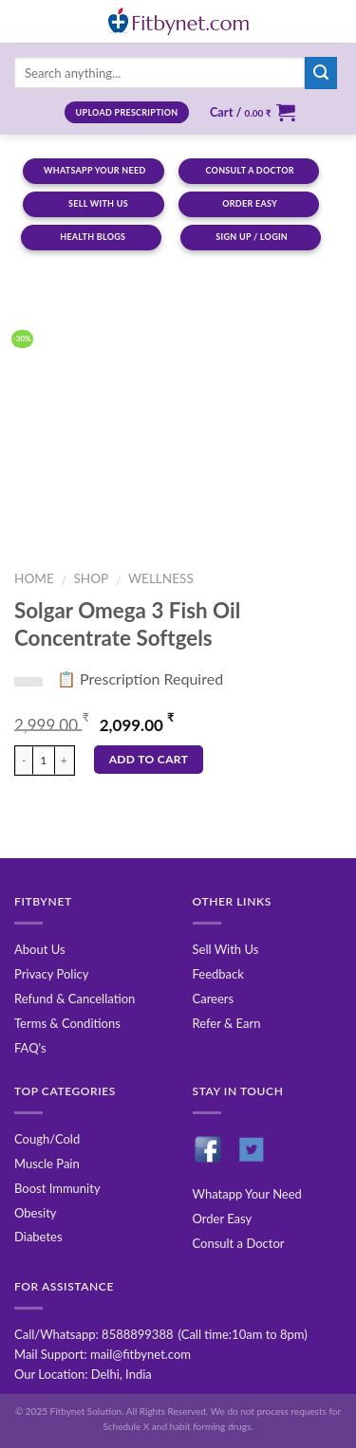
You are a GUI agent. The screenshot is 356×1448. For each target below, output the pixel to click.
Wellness (161, 578)
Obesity (35, 1212)
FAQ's (30, 1047)
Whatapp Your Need (247, 1193)
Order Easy (223, 1218)
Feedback (218, 973)
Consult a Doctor (239, 1243)
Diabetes (38, 1236)
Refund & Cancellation (74, 998)
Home (34, 578)
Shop (90, 578)
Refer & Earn (227, 1023)
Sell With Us (226, 949)
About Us (40, 949)
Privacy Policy (51, 973)
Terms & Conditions (67, 1023)
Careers (213, 998)
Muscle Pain (47, 1163)
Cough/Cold (47, 1138)
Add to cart (149, 759)
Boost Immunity (57, 1188)
